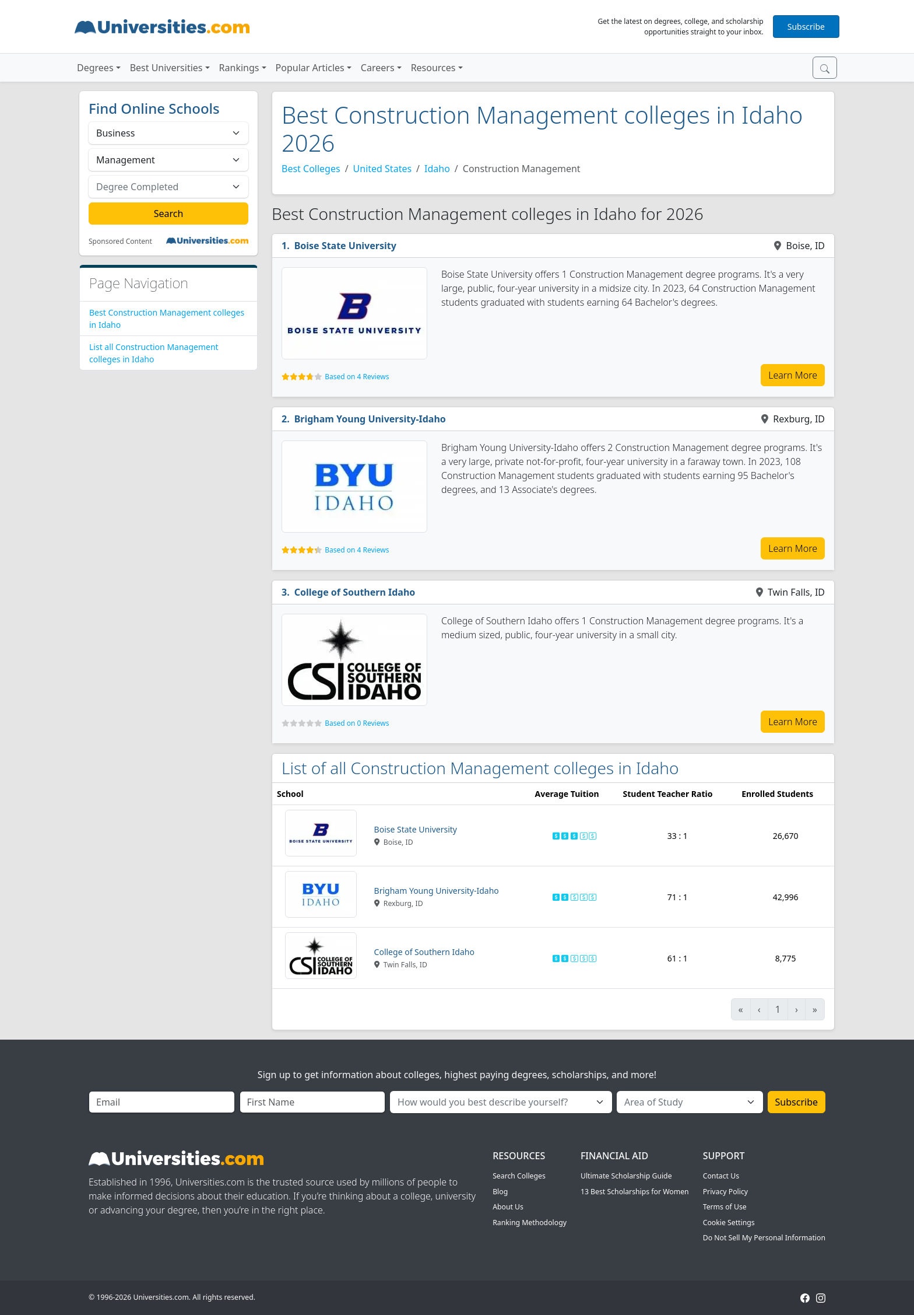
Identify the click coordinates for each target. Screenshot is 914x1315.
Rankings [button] (239, 67)
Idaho (437, 168)
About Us (508, 1207)
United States (382, 168)
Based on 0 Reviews (357, 723)
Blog (500, 1192)
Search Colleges (519, 1176)
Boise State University (345, 245)
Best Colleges (311, 168)
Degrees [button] (95, 67)
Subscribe (806, 26)
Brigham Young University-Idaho (370, 418)
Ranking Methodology (530, 1222)
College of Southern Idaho (355, 592)
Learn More (792, 375)
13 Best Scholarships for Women (635, 1192)
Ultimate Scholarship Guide (626, 1176)
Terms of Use (725, 1207)
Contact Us (721, 1176)
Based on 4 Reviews (357, 377)
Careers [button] (378, 67)
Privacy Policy (725, 1192)
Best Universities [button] (166, 67)
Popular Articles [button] (310, 67)
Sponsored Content (120, 241)
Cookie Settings (729, 1222)
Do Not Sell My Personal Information (764, 1238)
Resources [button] (433, 67)
